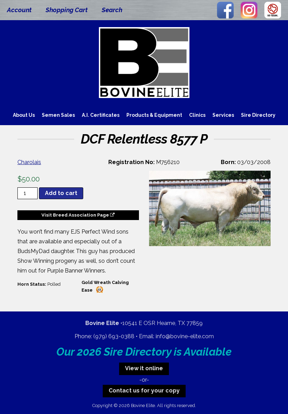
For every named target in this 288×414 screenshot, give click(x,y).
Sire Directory (258, 115)
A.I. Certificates (100, 115)
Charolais (29, 162)
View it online (144, 368)
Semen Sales (58, 115)
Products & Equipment (154, 115)
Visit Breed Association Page (78, 215)
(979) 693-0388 (113, 336)
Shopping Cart (67, 10)
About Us (24, 115)
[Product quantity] (27, 193)
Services (223, 115)
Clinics (197, 115)
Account (19, 10)
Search (112, 10)
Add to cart (61, 193)
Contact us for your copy (144, 390)
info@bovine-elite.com (185, 336)
